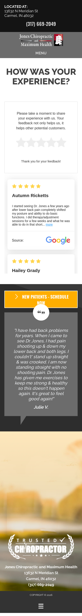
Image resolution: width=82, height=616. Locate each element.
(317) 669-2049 (41, 23)
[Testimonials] (41, 364)
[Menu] (40, 606)
